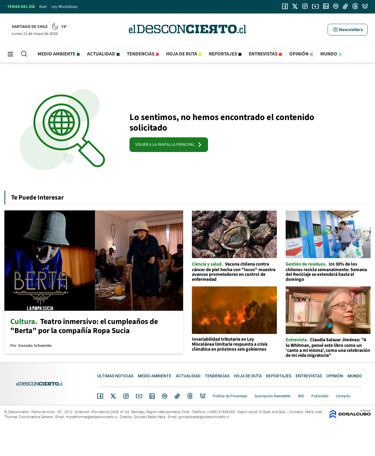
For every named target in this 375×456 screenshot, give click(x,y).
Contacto (343, 396)
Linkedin (152, 396)
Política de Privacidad (230, 396)
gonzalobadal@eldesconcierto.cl (203, 417)
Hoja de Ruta (181, 54)
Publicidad (319, 396)
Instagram (126, 396)
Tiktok (177, 396)
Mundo (328, 54)
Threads (190, 396)
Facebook (100, 396)
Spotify (164, 396)
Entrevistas (263, 54)
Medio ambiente (56, 54)
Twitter (113, 396)
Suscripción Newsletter (273, 396)
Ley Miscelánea (64, 7)
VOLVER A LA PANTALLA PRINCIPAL (168, 145)
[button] (347, 30)
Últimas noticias (115, 376)
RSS (301, 396)
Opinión (298, 54)
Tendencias (140, 54)
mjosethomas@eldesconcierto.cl (91, 417)
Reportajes (223, 54)
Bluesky (202, 396)
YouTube (139, 396)
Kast (43, 7)
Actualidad (101, 54)
